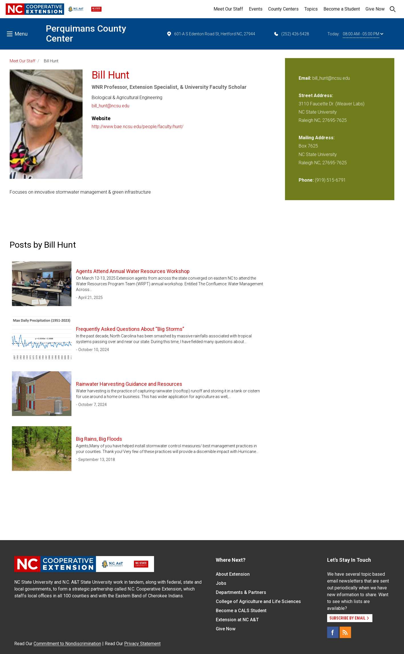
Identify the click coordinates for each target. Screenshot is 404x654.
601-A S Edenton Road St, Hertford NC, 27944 (210, 34)
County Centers (283, 9)
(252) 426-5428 (291, 34)
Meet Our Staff (228, 9)
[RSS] (345, 632)
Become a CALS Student (241, 610)
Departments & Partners (241, 592)
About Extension (233, 574)
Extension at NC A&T (237, 619)
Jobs (221, 583)
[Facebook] (333, 632)
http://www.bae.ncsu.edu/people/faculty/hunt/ (137, 126)
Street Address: (316, 95)
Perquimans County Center (86, 33)
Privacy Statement (142, 643)
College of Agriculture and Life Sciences (258, 601)
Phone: (306, 180)
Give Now (375, 9)
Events (256, 9)
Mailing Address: (317, 137)
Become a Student (341, 9)
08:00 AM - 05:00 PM (363, 34)
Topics (311, 9)
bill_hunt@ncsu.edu (110, 105)
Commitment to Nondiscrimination (67, 643)
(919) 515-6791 (330, 180)
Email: (305, 78)
